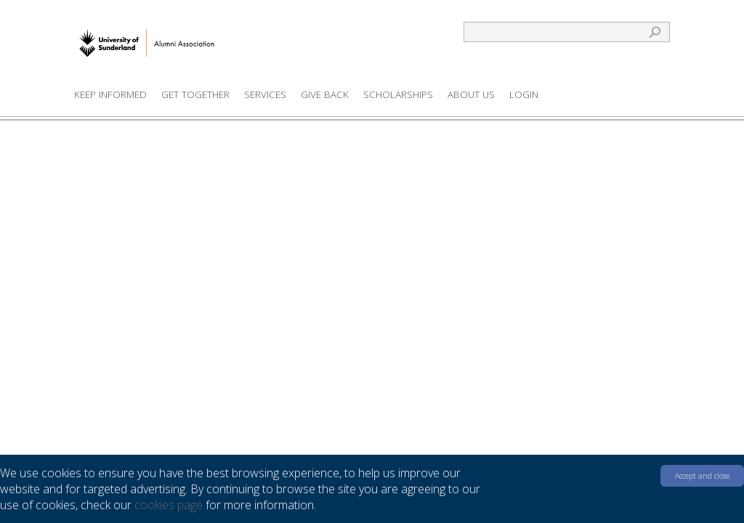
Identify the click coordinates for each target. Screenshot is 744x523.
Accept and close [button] (702, 476)
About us (471, 94)
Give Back (325, 94)
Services (265, 94)
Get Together (195, 94)
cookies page (168, 505)
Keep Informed (110, 94)
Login (523, 94)
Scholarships (398, 94)
